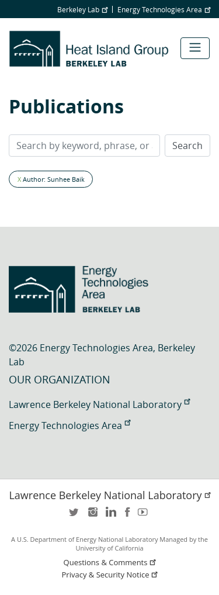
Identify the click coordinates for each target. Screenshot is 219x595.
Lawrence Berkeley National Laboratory (99, 404)
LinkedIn (110, 516)
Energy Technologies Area (163, 9)
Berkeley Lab (82, 9)
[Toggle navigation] (195, 48)
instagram (92, 516)
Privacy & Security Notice (111, 574)
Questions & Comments (111, 562)
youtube (145, 516)
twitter (75, 516)
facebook (127, 516)
